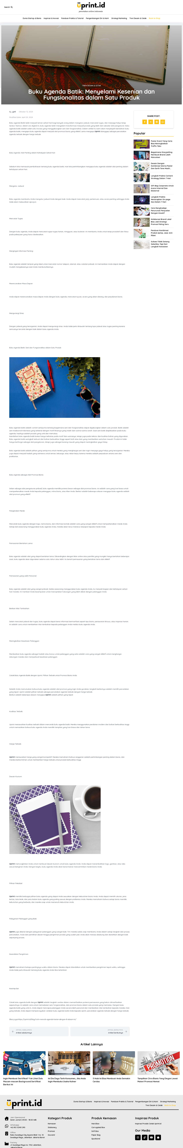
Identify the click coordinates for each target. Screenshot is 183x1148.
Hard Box (95, 1124)
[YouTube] (151, 1137)
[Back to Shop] (158, 1137)
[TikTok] (144, 1137)
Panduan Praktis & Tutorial (72, 18)
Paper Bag (96, 1135)
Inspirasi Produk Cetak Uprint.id (148, 1124)
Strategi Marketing (119, 18)
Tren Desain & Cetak (138, 18)
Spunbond (96, 1139)
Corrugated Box (98, 1127)
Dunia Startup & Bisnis (32, 18)
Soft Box (95, 1131)
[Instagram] (138, 1137)
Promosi (51, 1131)
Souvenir (51, 1135)
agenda (24, 231)
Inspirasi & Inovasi (51, 18)
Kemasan (52, 1124)
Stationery (52, 1127)
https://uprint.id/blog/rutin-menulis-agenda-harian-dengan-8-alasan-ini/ (47, 1019)
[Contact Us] (26, 1125)
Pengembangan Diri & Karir (97, 18)
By (12, 112)
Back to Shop (154, 18)
